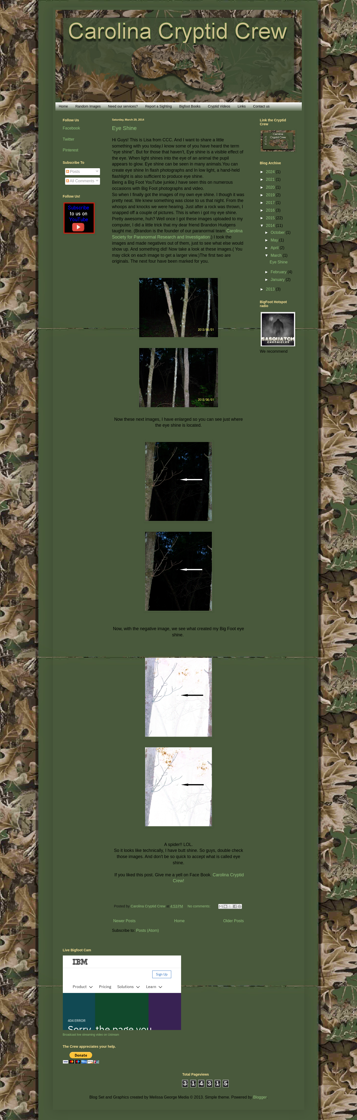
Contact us (261, 106)
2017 (271, 203)
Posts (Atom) (147, 930)
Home (63, 106)
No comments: (199, 906)
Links (242, 106)
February (279, 272)
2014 (271, 225)
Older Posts (233, 921)
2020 (271, 187)
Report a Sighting (158, 106)
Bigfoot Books (189, 106)
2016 (271, 210)
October (278, 232)
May (275, 240)
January (278, 279)
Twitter (68, 139)
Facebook (71, 128)
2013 (271, 289)
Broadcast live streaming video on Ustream (91, 1034)
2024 (271, 172)
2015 (271, 218)
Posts (73, 171)
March (277, 255)
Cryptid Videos (219, 106)
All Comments (80, 181)
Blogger (259, 1097)
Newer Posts (124, 921)
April (275, 248)
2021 (271, 179)
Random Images (88, 106)
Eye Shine (124, 128)
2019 (271, 195)
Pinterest (70, 150)
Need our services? (123, 106)
